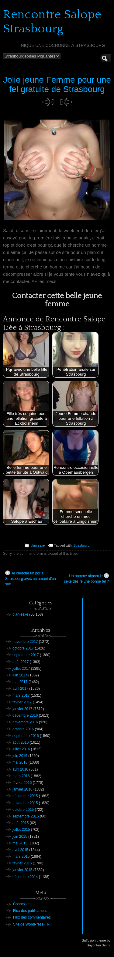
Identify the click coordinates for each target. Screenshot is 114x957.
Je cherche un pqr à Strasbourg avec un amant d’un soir (30, 578)
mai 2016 (19, 762)
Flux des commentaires (32, 917)
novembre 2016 (25, 722)
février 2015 (22, 863)
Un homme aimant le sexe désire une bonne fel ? (86, 578)
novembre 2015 (25, 803)
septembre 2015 (25, 816)
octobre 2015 (23, 809)
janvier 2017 (22, 709)
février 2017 (22, 702)
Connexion (21, 904)
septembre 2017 (25, 655)
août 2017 (20, 662)
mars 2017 (21, 695)
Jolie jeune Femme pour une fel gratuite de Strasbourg (57, 84)
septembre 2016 (25, 736)
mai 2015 (19, 843)
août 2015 (20, 823)
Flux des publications (30, 911)
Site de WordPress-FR (31, 924)
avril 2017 (20, 688)
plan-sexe (37, 545)
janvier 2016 (22, 789)
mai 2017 (19, 682)
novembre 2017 (25, 642)
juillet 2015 (21, 829)
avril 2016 (20, 769)
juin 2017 (19, 675)
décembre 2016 (25, 715)
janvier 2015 (22, 870)
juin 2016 (19, 756)
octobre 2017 (23, 648)
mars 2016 (21, 776)
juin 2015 (19, 836)
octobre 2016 (23, 729)
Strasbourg (82, 545)
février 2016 (22, 783)
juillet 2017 (21, 668)
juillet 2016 (21, 749)
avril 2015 (20, 850)
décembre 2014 (25, 877)
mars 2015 (21, 856)
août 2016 (20, 742)
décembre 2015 (25, 796)
